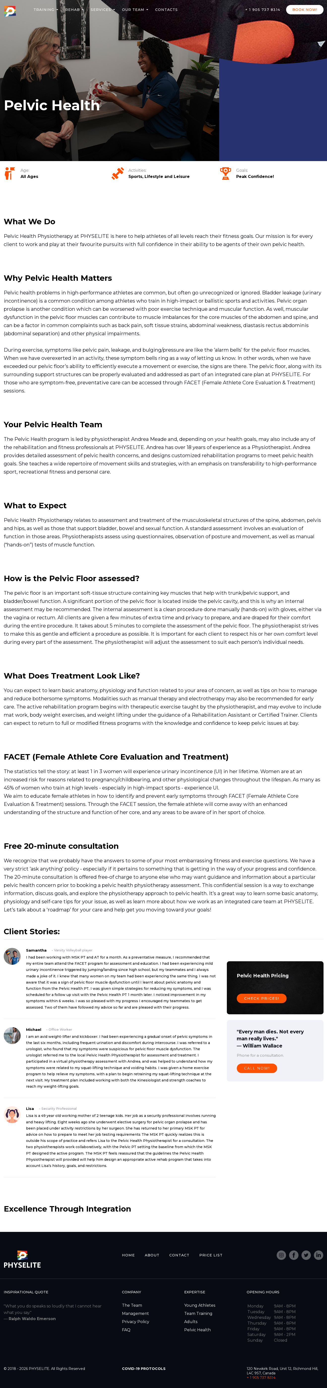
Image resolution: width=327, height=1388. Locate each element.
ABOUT (152, 1255)
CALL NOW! (257, 1068)
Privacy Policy (135, 1321)
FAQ (126, 1330)
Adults (190, 1321)
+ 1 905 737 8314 (262, 9)
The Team (132, 1305)
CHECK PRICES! (261, 998)
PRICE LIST (211, 1255)
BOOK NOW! (304, 9)
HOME (128, 1255)
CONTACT (179, 1255)
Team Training (198, 1313)
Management (135, 1313)
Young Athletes (199, 1305)
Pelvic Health (197, 1330)
